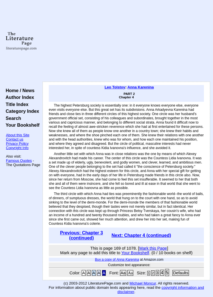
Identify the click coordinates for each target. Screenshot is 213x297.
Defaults (180, 273)
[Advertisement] (126, 41)
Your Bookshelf (21, 125)
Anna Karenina (140, 87)
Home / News (19, 90)
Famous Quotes (19, 160)
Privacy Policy (17, 143)
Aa (123, 273)
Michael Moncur (143, 283)
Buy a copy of (117, 260)
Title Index (15, 104)
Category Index (21, 111)
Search (12, 118)
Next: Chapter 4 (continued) (141, 235)
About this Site (17, 135)
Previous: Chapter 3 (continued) (81, 235)
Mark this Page (153, 248)
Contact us (14, 139)
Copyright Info (17, 148)
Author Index (18, 97)
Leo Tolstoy (115, 87)
